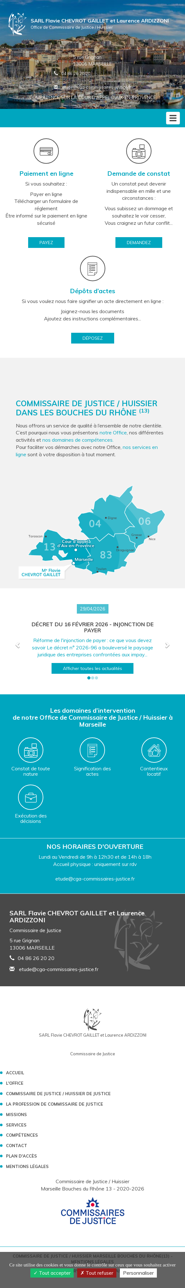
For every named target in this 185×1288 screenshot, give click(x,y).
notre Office (113, 432)
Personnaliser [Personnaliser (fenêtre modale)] (138, 1273)
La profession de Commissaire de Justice (54, 1104)
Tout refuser (96, 1273)
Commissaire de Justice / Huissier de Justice (58, 1093)
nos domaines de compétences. (78, 440)
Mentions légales (27, 1166)
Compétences (22, 1135)
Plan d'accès (21, 1156)
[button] (18, 644)
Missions (16, 1114)
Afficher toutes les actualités (92, 668)
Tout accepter (52, 1273)
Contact (16, 1145)
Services (16, 1124)
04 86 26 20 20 (75, 73)
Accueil (15, 1072)
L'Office (14, 1083)
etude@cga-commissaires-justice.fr (92, 87)
